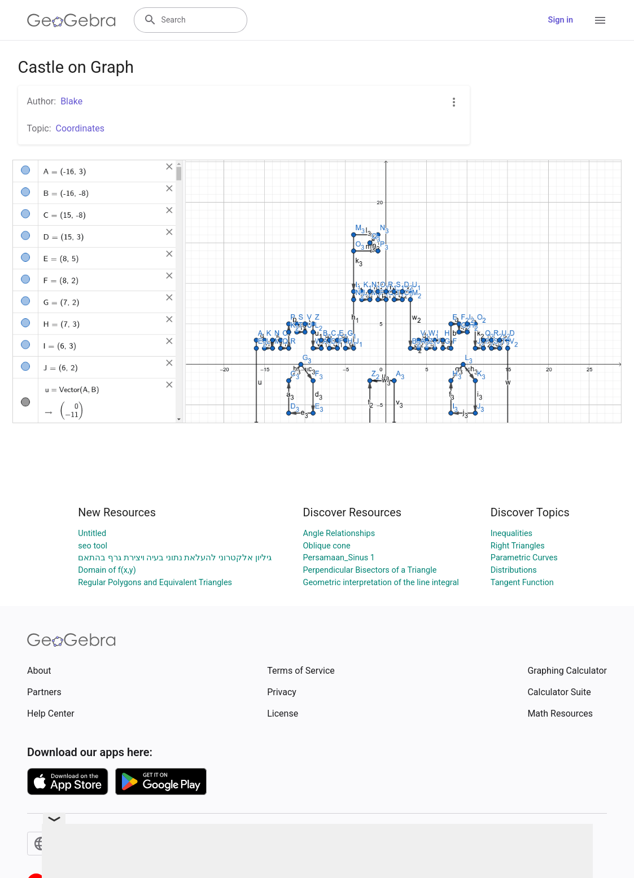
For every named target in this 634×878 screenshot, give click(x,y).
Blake (71, 101)
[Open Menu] (600, 20)
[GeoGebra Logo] (71, 20)
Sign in (560, 20)
